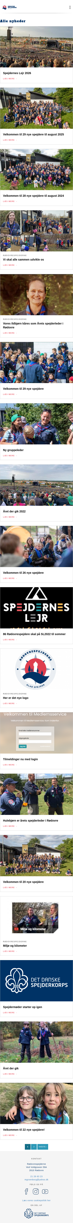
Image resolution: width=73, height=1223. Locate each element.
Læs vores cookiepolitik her (36, 1200)
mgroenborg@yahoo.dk (36, 1179)
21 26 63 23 (36, 1176)
